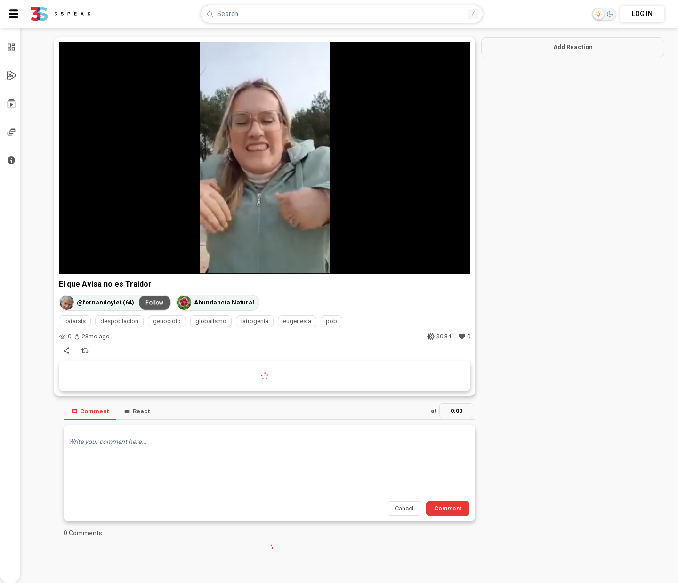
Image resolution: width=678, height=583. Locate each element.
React (137, 411)
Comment (90, 411)
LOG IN (642, 13)
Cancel (404, 508)
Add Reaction (573, 46)
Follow (155, 302)
